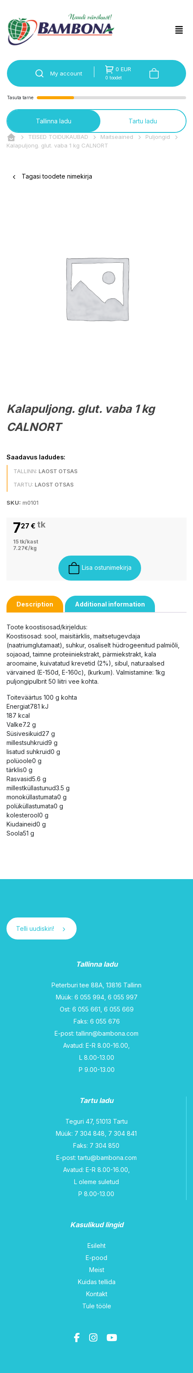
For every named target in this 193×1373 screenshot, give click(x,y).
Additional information (110, 604)
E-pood (96, 1257)
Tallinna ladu (53, 121)
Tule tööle (96, 1306)
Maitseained (116, 136)
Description (34, 604)
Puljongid (157, 136)
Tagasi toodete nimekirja (52, 176)
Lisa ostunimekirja (100, 568)
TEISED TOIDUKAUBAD (58, 136)
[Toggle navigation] (179, 30)
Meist (96, 1269)
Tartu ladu (143, 121)
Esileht (96, 1245)
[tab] (34, 604)
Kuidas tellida (97, 1281)
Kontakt (96, 1294)
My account (66, 73)
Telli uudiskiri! (40, 928)
